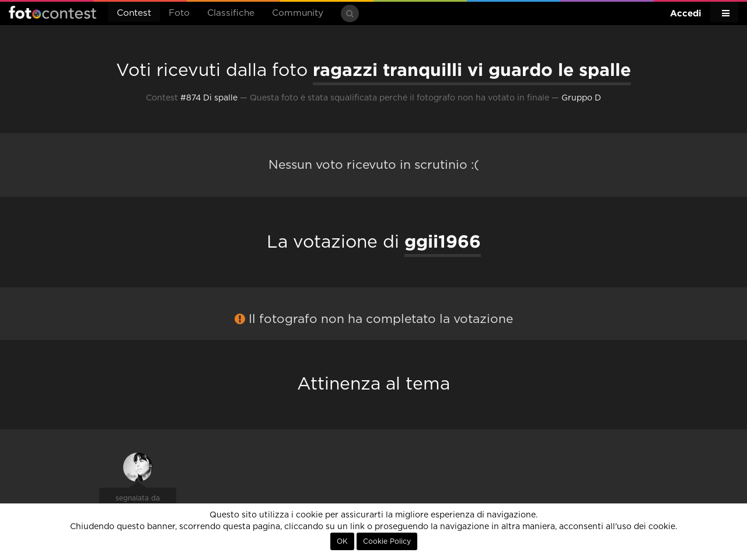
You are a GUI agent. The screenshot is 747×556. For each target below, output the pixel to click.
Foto (179, 13)
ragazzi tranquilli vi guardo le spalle (472, 69)
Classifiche (230, 13)
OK (342, 541)
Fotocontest (52, 12)
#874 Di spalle (209, 98)
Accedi (685, 13)
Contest (134, 13)
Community (297, 13)
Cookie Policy (387, 541)
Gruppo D (581, 98)
